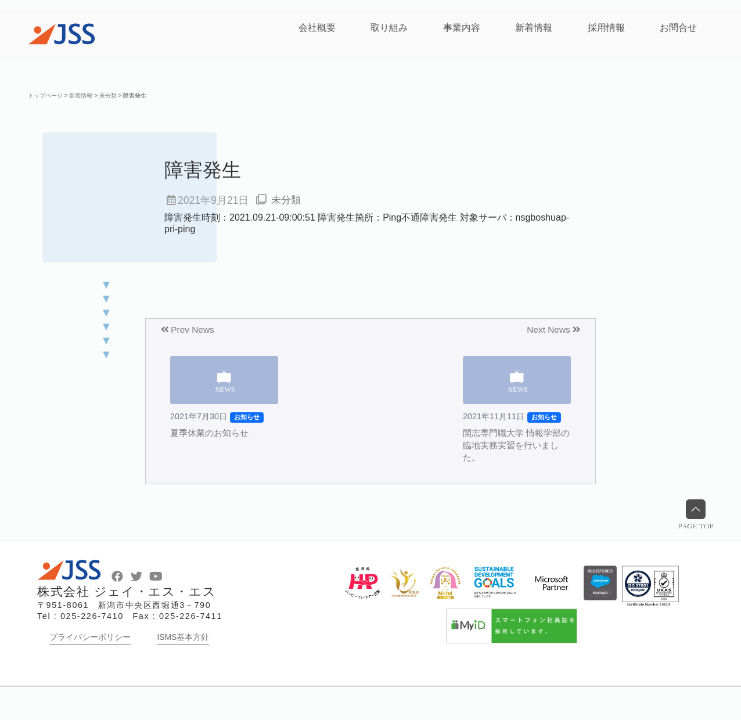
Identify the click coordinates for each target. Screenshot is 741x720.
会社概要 (317, 28)
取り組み (389, 28)
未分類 (287, 200)
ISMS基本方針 (183, 670)
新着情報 (533, 28)
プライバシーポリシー (90, 670)
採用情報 (606, 28)
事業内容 (461, 28)
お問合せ (678, 28)
